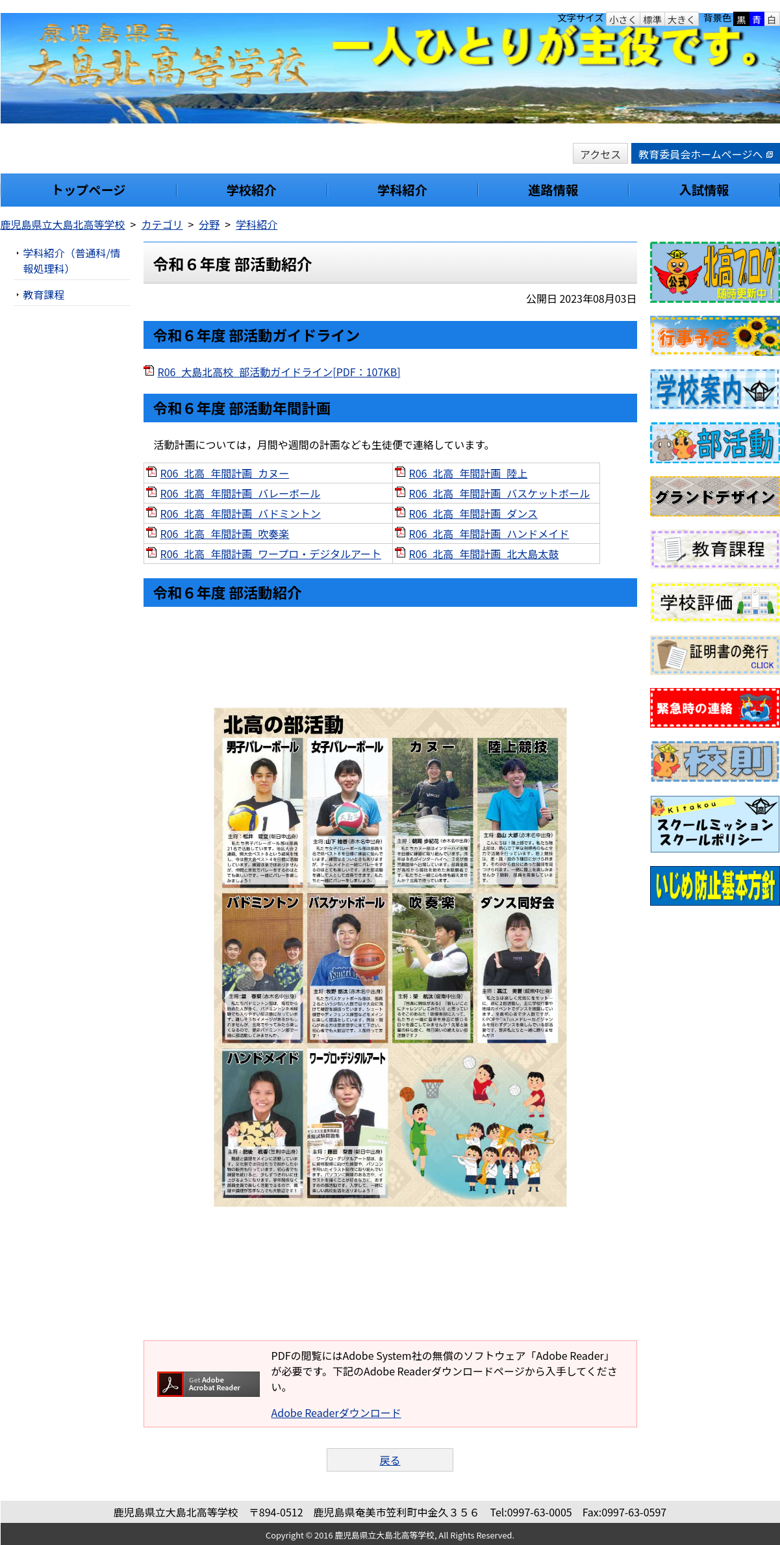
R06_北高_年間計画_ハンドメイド (489, 533)
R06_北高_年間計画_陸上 (468, 473)
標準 (652, 19)
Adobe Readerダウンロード (336, 1412)
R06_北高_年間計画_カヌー (225, 473)
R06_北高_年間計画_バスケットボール (499, 493)
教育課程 (44, 294)
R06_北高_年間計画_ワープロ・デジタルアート (271, 553)
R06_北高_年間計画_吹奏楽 (225, 533)
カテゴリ (161, 224)
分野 (209, 224)
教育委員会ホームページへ (705, 154)
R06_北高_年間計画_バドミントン (240, 513)
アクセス (600, 154)
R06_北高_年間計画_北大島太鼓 (484, 553)
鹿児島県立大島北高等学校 (63, 224)
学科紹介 (256, 224)
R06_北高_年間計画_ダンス (473, 513)
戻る (389, 1460)
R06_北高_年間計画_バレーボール (240, 493)
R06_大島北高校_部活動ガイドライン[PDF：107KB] (279, 371)
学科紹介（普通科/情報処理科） (72, 260)
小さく (623, 19)
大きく (682, 19)
